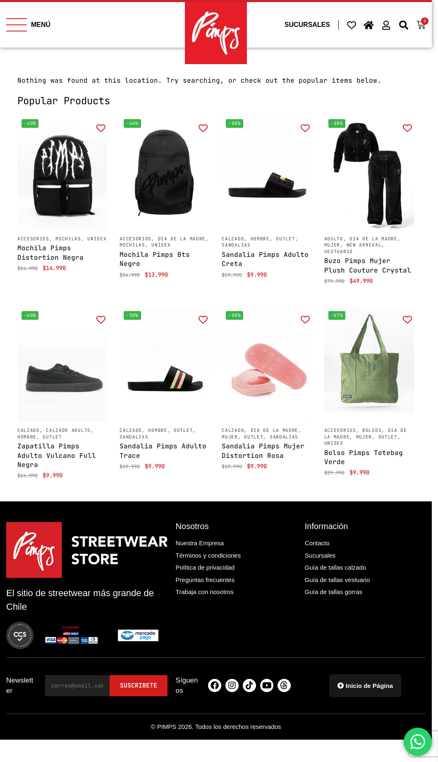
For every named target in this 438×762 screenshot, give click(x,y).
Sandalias (236, 245)
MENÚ (40, 24)
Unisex (96, 239)
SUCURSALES (307, 24)
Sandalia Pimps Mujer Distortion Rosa (263, 451)
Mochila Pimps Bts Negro (155, 259)
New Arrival (364, 245)
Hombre (260, 239)
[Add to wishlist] (100, 127)
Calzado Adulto (68, 430)
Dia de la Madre (182, 239)
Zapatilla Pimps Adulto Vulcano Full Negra (56, 455)
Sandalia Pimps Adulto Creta (265, 259)
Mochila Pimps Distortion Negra (50, 252)
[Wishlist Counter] (351, 24)
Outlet (285, 239)
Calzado (233, 239)
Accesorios (33, 239)
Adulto (333, 239)
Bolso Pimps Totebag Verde (363, 457)
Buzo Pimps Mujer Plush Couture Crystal (367, 265)
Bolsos (371, 430)
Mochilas (68, 239)
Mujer (332, 245)
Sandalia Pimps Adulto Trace (163, 451)
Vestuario (338, 251)
